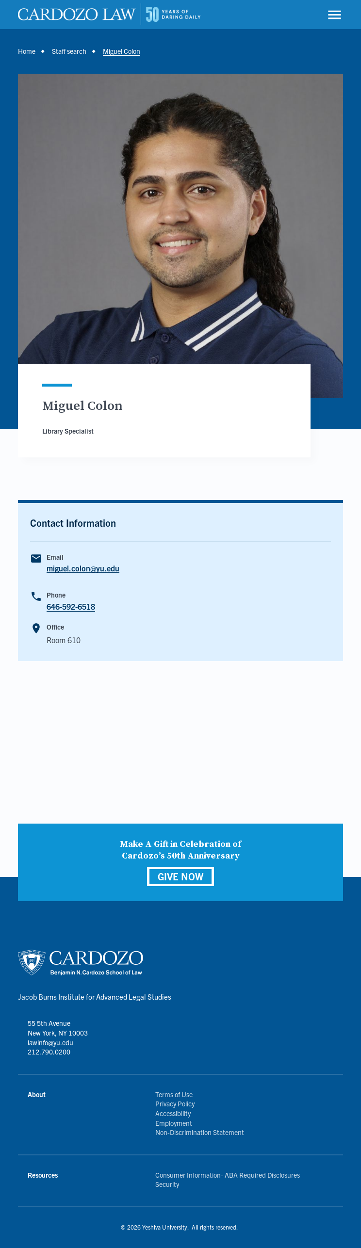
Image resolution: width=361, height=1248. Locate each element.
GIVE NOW (180, 876)
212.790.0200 (49, 1051)
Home (26, 51)
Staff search (69, 51)
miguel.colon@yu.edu (83, 568)
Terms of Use (174, 1094)
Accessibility (173, 1113)
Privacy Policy (175, 1103)
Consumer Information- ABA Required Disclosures (227, 1174)
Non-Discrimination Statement (199, 1132)
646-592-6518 (71, 606)
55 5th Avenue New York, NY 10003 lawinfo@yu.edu (58, 1032)
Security (167, 1184)
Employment (173, 1122)
